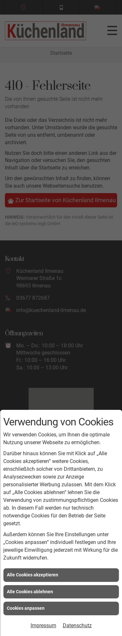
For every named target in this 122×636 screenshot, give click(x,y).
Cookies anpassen (26, 608)
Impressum (43, 625)
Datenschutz (77, 625)
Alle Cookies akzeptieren (32, 574)
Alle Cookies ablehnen (30, 591)
